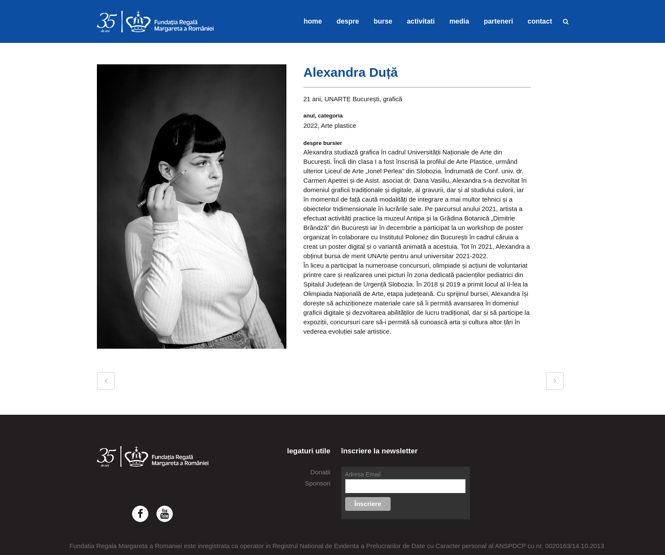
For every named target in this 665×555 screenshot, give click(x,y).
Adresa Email (363, 474)
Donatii (320, 472)
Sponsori (317, 483)
